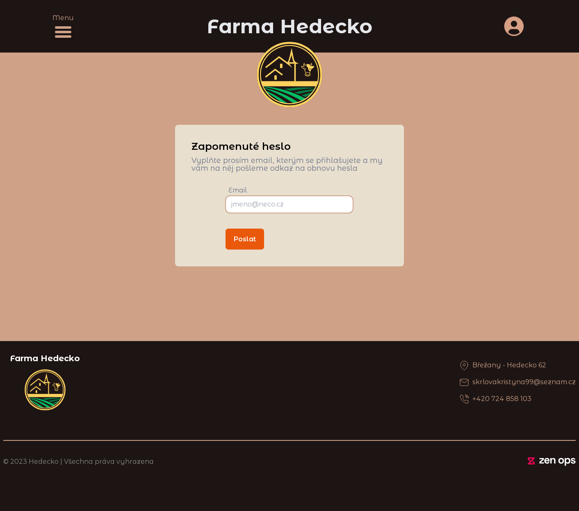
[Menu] (63, 32)
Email (237, 190)
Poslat (245, 239)
